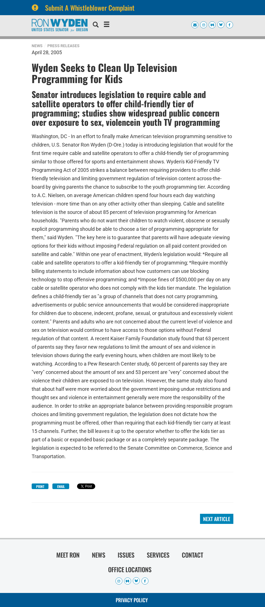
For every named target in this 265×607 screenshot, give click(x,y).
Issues (126, 554)
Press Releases (63, 46)
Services (158, 554)
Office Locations (130, 569)
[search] (96, 25)
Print (40, 486)
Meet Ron (68, 554)
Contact (192, 554)
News (37, 46)
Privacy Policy (132, 600)
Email (61, 486)
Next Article (216, 518)
